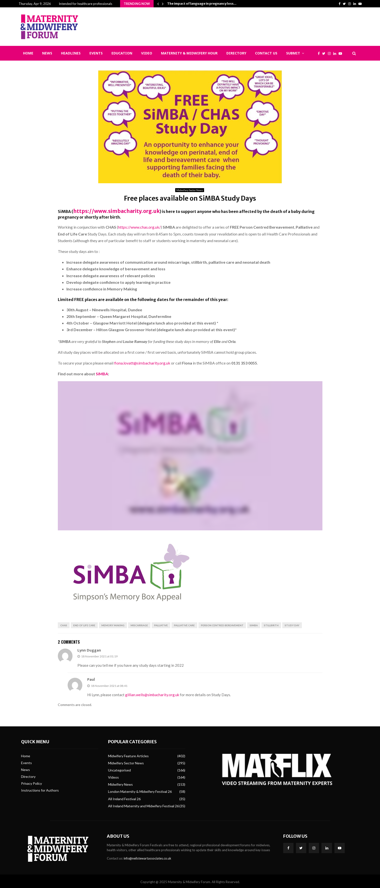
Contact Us (266, 53)
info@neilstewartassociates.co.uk (147, 857)
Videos (113, 776)
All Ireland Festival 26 (124, 797)
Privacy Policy (31, 782)
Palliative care (184, 623)
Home (28, 53)
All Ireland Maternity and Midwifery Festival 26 (143, 804)
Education (121, 53)
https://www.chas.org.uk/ (139, 225)
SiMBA (102, 372)
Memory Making (112, 623)
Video (146, 53)
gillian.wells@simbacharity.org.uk (152, 693)
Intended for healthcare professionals (85, 4)
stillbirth (271, 623)
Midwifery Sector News (189, 190)
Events (96, 53)
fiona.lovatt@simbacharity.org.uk (142, 361)
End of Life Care (84, 623)
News (47, 53)
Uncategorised (119, 769)
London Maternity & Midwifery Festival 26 (140, 790)
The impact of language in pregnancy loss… (201, 3)
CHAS (63, 623)
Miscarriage (139, 623)
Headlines (71, 53)
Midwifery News (120, 783)
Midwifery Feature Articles (128, 754)
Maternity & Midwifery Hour (189, 53)
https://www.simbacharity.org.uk (106, 210)
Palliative (161, 623)
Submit (293, 53)
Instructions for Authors (40, 789)
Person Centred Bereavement (222, 623)
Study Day (292, 623)
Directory (236, 53)
